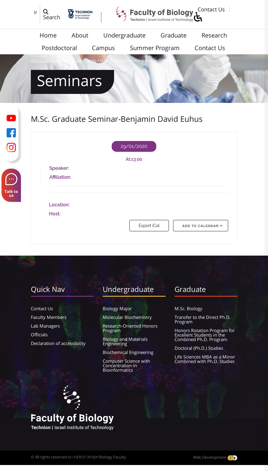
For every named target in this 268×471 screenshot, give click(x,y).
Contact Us (211, 9)
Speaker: (59, 168)
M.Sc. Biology (188, 308)
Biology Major (117, 308)
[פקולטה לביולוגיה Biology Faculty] (150, 19)
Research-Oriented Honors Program (130, 328)
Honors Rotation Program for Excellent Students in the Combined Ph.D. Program (205, 334)
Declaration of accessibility (58, 343)
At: (128, 159)
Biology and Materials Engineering (125, 341)
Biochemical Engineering (128, 352)
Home (48, 35)
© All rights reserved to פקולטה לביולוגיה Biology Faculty (78, 457)
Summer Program (155, 48)
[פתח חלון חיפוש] (54, 14)
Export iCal (149, 225)
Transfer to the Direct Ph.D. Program (203, 319)
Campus (103, 48)
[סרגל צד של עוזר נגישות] (197, 17)
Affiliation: (60, 177)
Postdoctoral (59, 48)
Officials (39, 335)
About (80, 35)
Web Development (215, 457)
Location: (59, 205)
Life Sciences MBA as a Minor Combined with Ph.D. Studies (205, 359)
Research (214, 35)
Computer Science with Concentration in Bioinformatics (126, 365)
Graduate (174, 35)
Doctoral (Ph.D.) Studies (199, 348)
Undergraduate (124, 35)
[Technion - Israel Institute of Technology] (80, 17)
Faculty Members (48, 317)
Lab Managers (45, 326)
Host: (55, 214)
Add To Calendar (200, 226)
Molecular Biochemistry (127, 317)
